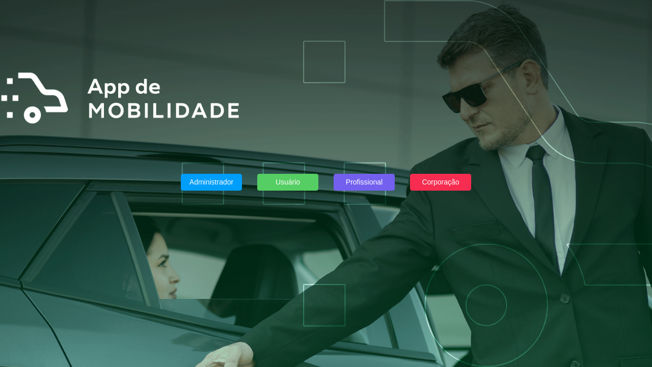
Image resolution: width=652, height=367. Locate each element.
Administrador (211, 182)
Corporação (440, 182)
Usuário (288, 182)
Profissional (364, 182)
